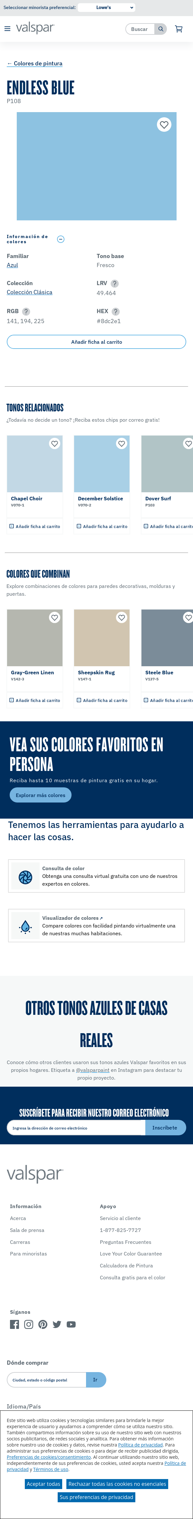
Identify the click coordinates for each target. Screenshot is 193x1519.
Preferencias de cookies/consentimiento (49, 1457)
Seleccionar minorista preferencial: (40, 7)
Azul (12, 265)
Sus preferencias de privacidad (96, 1497)
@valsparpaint (93, 1070)
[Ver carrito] (179, 29)
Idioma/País (24, 1406)
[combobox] (140, 28)
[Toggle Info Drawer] (120, 239)
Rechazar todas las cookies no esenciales (117, 1483)
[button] (7, 29)
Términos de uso (50, 1469)
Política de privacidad (140, 1445)
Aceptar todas (43, 1483)
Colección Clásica (30, 292)
